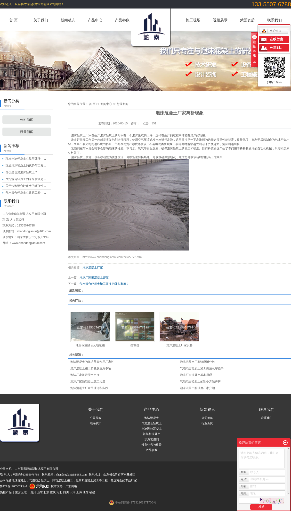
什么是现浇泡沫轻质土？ (22, 172)
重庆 (53, 492)
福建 (92, 492)
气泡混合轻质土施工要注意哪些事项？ (104, 284)
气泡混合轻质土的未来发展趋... (26, 179)
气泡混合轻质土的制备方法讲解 (200, 381)
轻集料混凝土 (151, 434)
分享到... (276, 48)
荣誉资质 (247, 20)
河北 (59, 492)
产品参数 (122, 20)
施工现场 (193, 20)
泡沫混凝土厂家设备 (179, 345)
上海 (79, 492)
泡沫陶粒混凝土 (151, 428)
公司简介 (96, 418)
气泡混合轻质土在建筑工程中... (26, 192)
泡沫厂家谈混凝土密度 (94, 277)
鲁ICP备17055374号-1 (13, 486)
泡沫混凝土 (151, 418)
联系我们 (274, 20)
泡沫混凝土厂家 (92, 267)
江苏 (86, 492)
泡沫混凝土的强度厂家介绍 (197, 388)
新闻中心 (106, 104)
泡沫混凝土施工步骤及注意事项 (90, 368)
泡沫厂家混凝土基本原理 (196, 375)
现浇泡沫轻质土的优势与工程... (26, 165)
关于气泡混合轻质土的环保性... (26, 186)
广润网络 (71, 486)
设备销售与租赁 (151, 444)
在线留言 (276, 39)
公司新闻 (26, 119)
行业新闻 (26, 132)
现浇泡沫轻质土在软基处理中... (26, 158)
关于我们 (40, 20)
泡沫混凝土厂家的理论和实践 (89, 388)
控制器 (134, 345)
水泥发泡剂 (151, 439)
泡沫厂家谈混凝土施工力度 (87, 381)
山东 (40, 492)
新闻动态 (68, 20)
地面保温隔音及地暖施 (90, 345)
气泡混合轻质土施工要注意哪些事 (202, 368)
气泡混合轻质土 (151, 423)
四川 (66, 492)
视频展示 (220, 20)
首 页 (13, 20)
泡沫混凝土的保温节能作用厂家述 (92, 362)
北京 (46, 492)
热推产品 (6, 492)
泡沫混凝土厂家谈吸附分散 (197, 362)
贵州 (33, 492)
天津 (72, 492)
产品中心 (95, 20)
